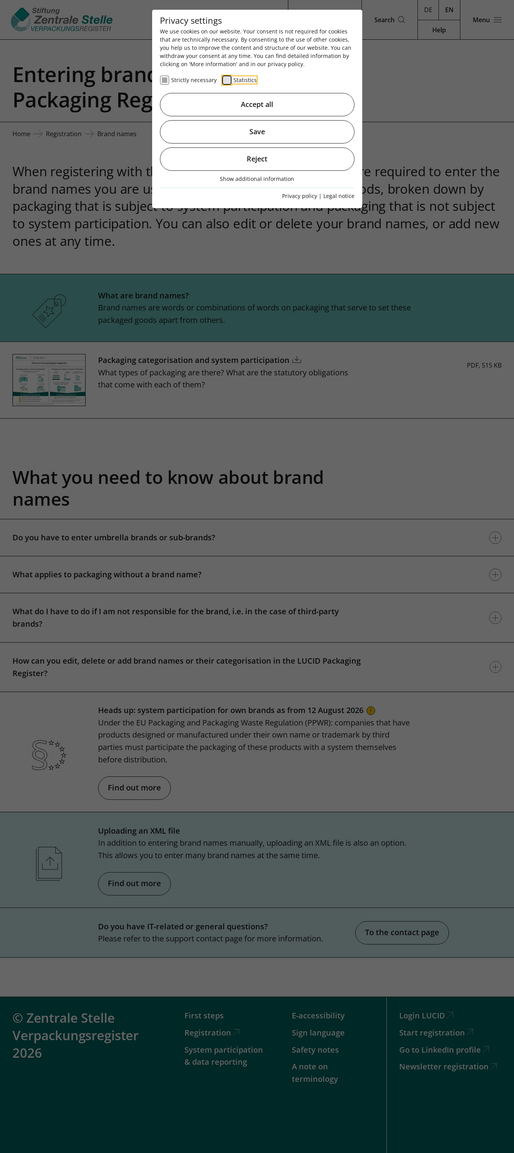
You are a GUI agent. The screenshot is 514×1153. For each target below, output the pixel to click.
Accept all (257, 104)
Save (257, 131)
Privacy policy (299, 196)
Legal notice (338, 196)
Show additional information (257, 178)
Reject (257, 158)
